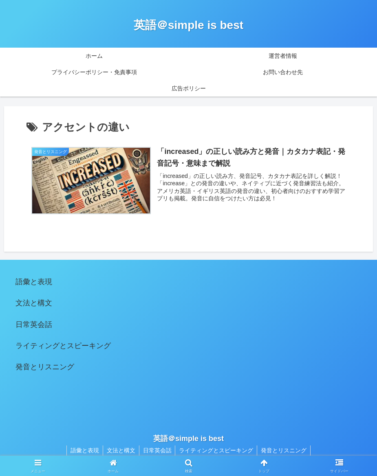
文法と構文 (33, 303)
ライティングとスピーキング (63, 346)
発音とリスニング (44, 367)
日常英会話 (33, 324)
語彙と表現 (33, 282)
